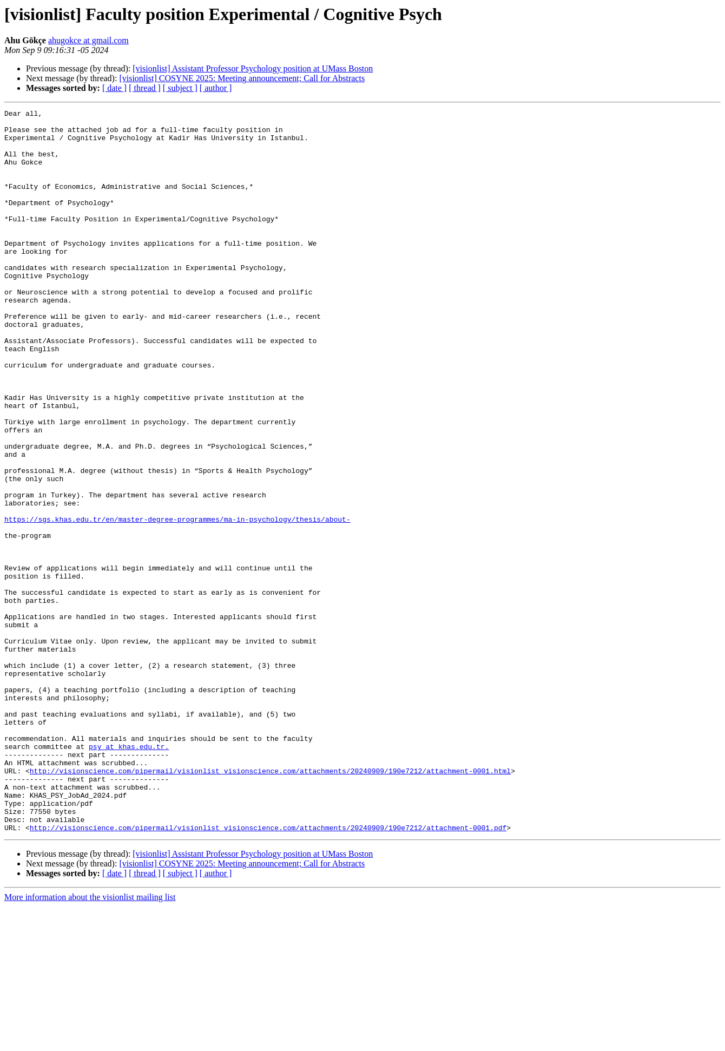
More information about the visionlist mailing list (89, 1041)
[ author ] (216, 88)
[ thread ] (145, 88)
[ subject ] (180, 88)
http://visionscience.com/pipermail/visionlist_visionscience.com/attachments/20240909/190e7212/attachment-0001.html (270, 904)
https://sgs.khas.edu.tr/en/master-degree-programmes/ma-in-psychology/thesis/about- (177, 602)
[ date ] (114, 88)
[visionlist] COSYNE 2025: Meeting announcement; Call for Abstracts (242, 78)
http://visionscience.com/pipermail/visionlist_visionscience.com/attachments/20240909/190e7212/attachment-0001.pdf (268, 972)
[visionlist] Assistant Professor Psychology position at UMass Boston (253, 68)
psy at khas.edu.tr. (129, 874)
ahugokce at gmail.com (88, 40)
